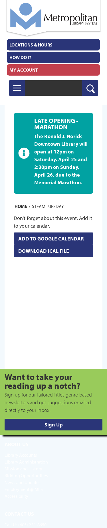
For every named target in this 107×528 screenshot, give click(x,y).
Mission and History (23, 469)
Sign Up (54, 424)
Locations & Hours (31, 45)
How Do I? (20, 57)
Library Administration (26, 462)
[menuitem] (53, 44)
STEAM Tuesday (48, 206)
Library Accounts (21, 455)
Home (21, 206)
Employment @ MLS (24, 489)
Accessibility (16, 496)
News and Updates (23, 482)
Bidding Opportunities (26, 475)
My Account (23, 70)
